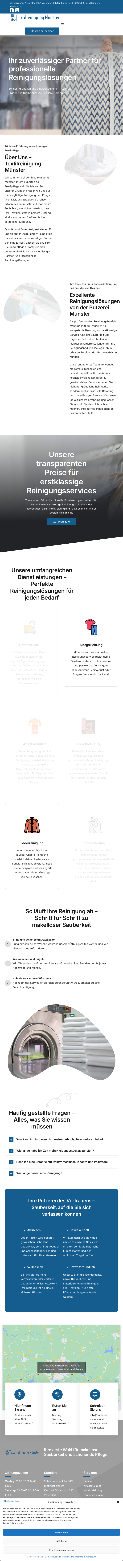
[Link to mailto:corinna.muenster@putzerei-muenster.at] (95, 1394)
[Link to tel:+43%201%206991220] (57, 1394)
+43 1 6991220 (76, 3)
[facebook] (12, 10)
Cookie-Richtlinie (35, 1557)
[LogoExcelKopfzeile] (34, 15)
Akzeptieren (61, 1532)
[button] (118, 1502)
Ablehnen (61, 1541)
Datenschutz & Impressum (57, 1557)
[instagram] (17, 10)
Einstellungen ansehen (61, 1550)
